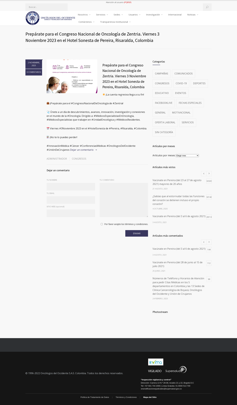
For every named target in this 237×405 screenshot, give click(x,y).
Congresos (79, 158)
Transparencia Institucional (114, 21)
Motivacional (181, 112)
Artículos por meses (164, 155)
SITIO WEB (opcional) (55, 206)
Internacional (174, 14)
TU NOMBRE (52, 180)
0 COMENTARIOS (34, 72)
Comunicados (183, 73)
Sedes (117, 14)
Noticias (191, 14)
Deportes (199, 83)
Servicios (100, 14)
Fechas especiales (190, 103)
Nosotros (83, 14)
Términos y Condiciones (126, 397)
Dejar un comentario (82, 149)
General (160, 112)
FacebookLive (163, 103)
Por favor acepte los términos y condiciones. (126, 224)
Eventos (180, 93)
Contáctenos (85, 21)
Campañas (161, 73)
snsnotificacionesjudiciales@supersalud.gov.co (161, 389)
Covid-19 (181, 83)
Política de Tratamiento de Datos (95, 397)
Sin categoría (164, 132)
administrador (57, 158)
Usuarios (133, 14)
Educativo (162, 93)
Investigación (153, 14)
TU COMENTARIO (107, 180)
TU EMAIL (50, 193)
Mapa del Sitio (149, 397)
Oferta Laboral (165, 122)
